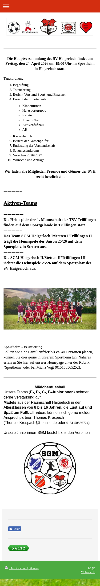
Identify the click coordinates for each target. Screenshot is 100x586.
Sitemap (33, 568)
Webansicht (88, 572)
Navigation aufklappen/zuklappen (50, 6)
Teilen (14, 529)
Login (91, 568)
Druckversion (16, 568)
